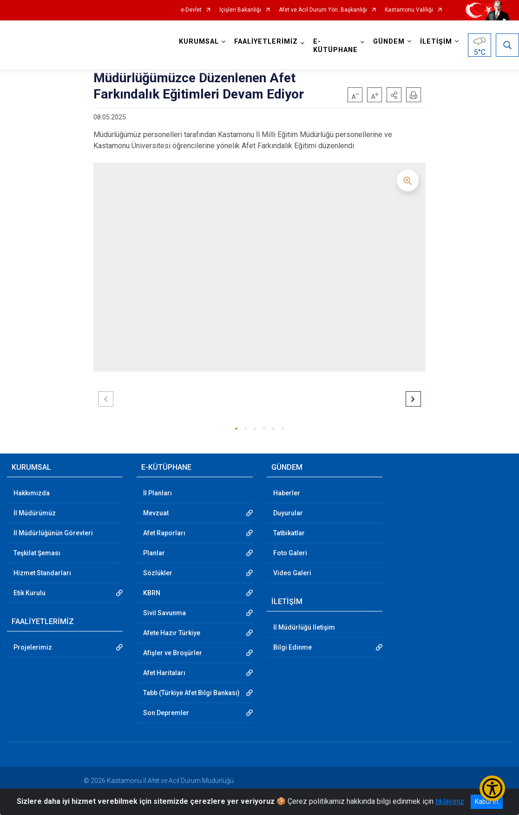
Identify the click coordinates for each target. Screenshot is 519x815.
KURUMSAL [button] (199, 42)
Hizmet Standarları (42, 573)
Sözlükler (157, 573)
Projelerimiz (32, 647)
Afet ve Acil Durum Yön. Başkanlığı (323, 10)
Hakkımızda (31, 493)
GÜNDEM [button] (389, 42)
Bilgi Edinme (292, 647)
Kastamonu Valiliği (409, 10)
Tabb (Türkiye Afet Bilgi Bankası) (191, 693)
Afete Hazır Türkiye (171, 633)
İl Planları (157, 493)
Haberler (286, 493)
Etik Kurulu (29, 593)
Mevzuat (156, 513)
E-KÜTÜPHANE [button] (335, 46)
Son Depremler (166, 712)
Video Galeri (292, 573)
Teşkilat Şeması (36, 553)
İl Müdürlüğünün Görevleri (53, 533)
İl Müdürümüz (34, 513)
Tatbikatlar (289, 533)
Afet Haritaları (164, 673)
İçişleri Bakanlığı (240, 10)
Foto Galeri (290, 553)
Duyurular (288, 513)
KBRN (151, 593)
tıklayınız (449, 801)
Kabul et (487, 801)
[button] (394, 94)
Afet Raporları (164, 533)
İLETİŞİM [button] (436, 42)
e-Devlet (191, 10)
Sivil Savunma (164, 613)
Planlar (154, 553)
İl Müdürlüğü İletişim (304, 627)
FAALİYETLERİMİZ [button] (266, 42)
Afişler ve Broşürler (172, 653)
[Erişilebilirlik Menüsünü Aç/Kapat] (492, 788)
